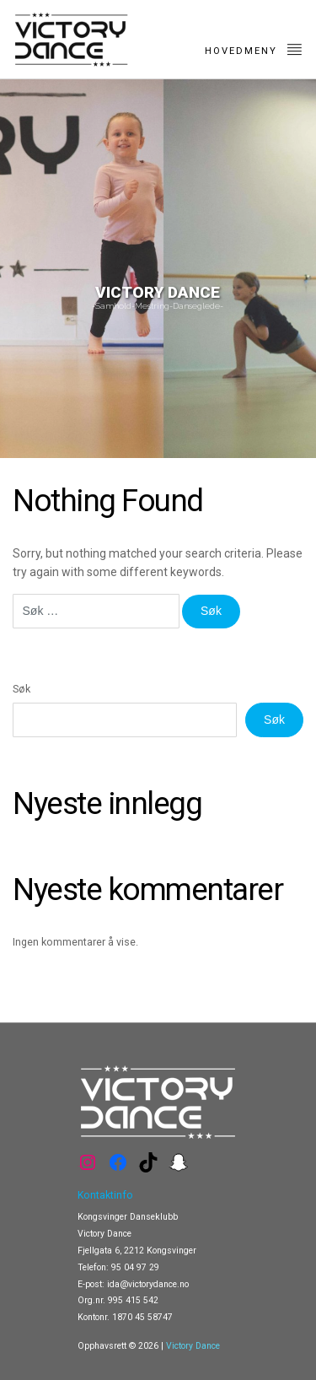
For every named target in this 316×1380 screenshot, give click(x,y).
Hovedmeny (254, 49)
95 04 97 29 (135, 1267)
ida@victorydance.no (148, 1284)
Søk (21, 688)
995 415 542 (133, 1300)
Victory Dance (193, 1345)
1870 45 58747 (142, 1317)
